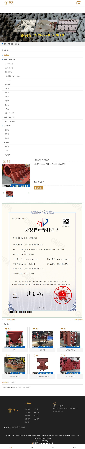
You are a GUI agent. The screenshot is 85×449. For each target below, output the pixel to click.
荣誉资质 (27, 419)
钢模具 (17, 44)
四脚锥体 (7, 84)
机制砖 (6, 142)
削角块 (7, 109)
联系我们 (27, 422)
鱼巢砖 (7, 130)
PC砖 (6, 151)
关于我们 (36, 409)
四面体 (7, 96)
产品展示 (10, 44)
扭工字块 (7, 80)
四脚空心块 (8, 72)
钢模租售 (27, 415)
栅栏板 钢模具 (11, 320)
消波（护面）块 (9, 59)
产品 (32, 446)
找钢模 (22, 427)
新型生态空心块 (10, 113)
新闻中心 (36, 415)
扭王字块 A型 (9, 64)
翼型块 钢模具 (79, 320)
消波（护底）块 (9, 117)
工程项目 (36, 412)
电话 (53, 446)
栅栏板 (7, 92)
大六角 (7, 88)
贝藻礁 (7, 134)
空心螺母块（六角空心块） (13, 76)
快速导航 (28, 403)
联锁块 (7, 146)
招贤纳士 (36, 419)
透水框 (7, 105)
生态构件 (7, 155)
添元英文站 (16, 427)
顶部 (74, 446)
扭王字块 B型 (9, 68)
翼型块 (7, 101)
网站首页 (27, 409)
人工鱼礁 (7, 126)
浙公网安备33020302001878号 (42, 443)
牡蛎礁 (7, 138)
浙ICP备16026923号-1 (42, 441)
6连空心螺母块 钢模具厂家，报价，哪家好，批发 (16, 388)
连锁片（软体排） (10, 121)
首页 (5, 44)
